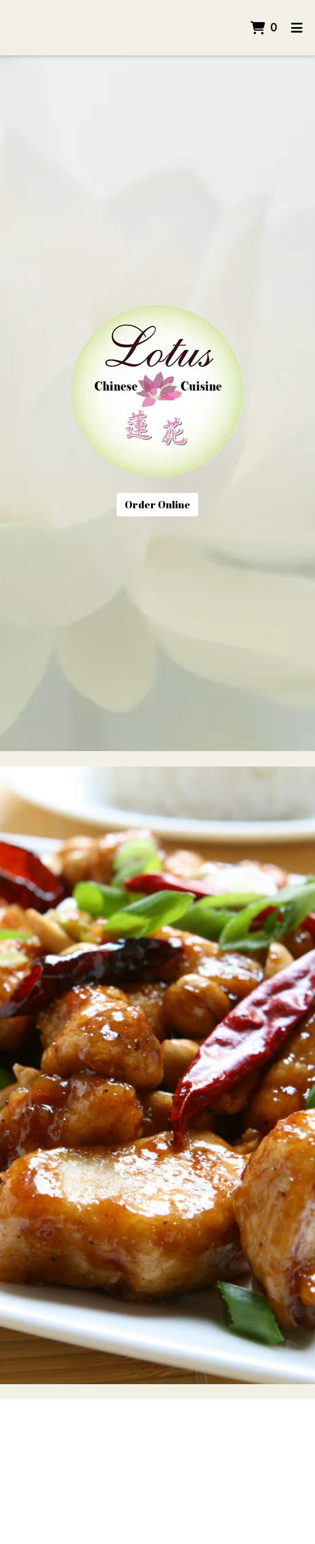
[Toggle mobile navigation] (297, 28)
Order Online (157, 504)
